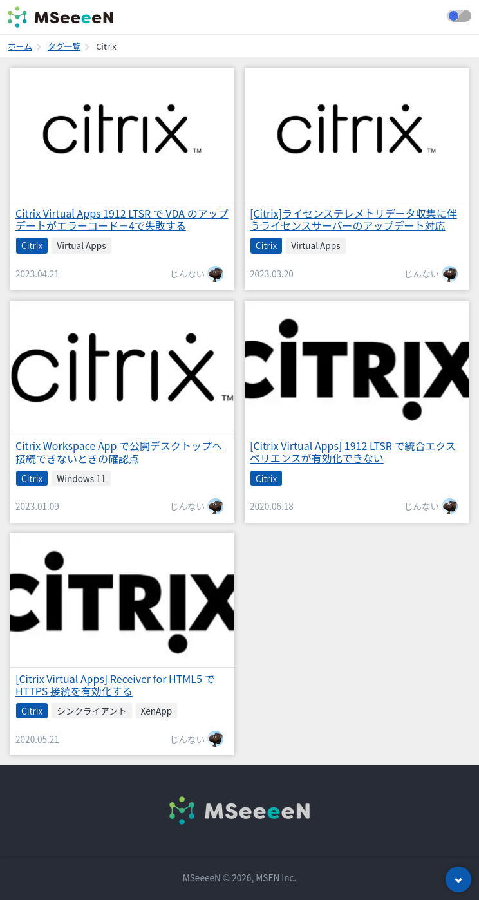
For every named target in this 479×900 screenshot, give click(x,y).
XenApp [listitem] (157, 710)
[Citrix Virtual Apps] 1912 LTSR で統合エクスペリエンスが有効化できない (353, 451)
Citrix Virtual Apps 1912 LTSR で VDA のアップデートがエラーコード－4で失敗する (122, 219)
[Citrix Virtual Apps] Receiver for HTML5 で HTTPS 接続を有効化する (114, 684)
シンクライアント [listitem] (91, 710)
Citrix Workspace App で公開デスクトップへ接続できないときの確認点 (118, 451)
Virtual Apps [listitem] (81, 245)
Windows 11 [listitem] (81, 478)
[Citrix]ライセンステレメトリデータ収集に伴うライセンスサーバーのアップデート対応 (353, 219)
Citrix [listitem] (31, 245)
